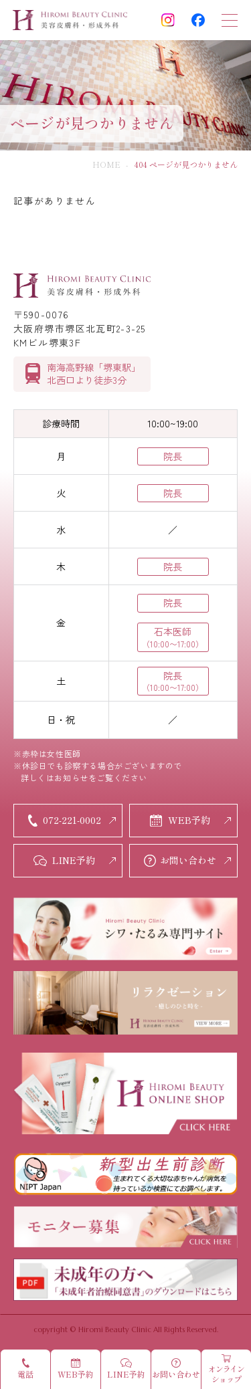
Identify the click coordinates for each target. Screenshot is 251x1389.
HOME (106, 164)
